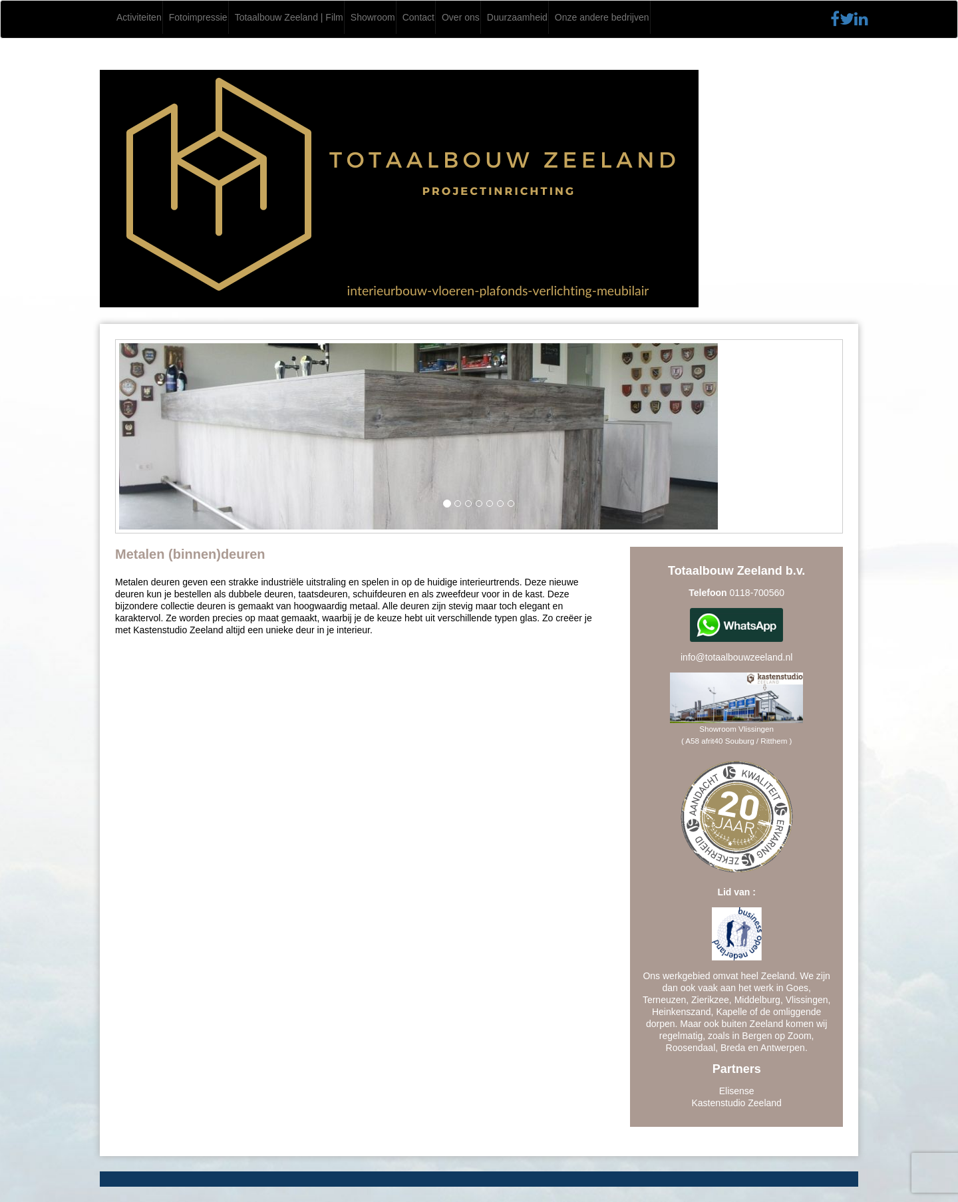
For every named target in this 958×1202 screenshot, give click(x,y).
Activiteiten (139, 17)
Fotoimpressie (198, 17)
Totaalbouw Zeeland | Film (289, 17)
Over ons (461, 17)
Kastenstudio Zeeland (736, 1103)
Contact (418, 17)
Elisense (736, 1091)
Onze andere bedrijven (602, 17)
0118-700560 (756, 592)
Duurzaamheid (517, 17)
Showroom (373, 17)
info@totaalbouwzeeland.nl (736, 657)
